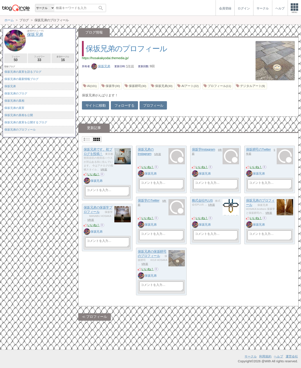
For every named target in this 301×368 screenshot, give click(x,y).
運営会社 (292, 356)
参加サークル (62, 58)
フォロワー (39, 58)
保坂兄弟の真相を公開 (18, 115)
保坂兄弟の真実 (14, 108)
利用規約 (265, 356)
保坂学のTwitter (148, 200)
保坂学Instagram (203, 149)
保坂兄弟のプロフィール (126, 48)
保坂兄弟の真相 (14, 100)
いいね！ (93, 174)
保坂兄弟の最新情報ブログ (21, 79)
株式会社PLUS (202, 200)
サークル (250, 356)
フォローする (124, 105)
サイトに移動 (95, 105)
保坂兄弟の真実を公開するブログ (25, 122)
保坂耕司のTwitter (258, 149)
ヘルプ (278, 356)
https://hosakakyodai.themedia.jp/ (105, 58)
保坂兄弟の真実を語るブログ (22, 71)
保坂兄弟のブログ (15, 93)
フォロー (15, 58)
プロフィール (153, 105)
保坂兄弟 (100, 66)
